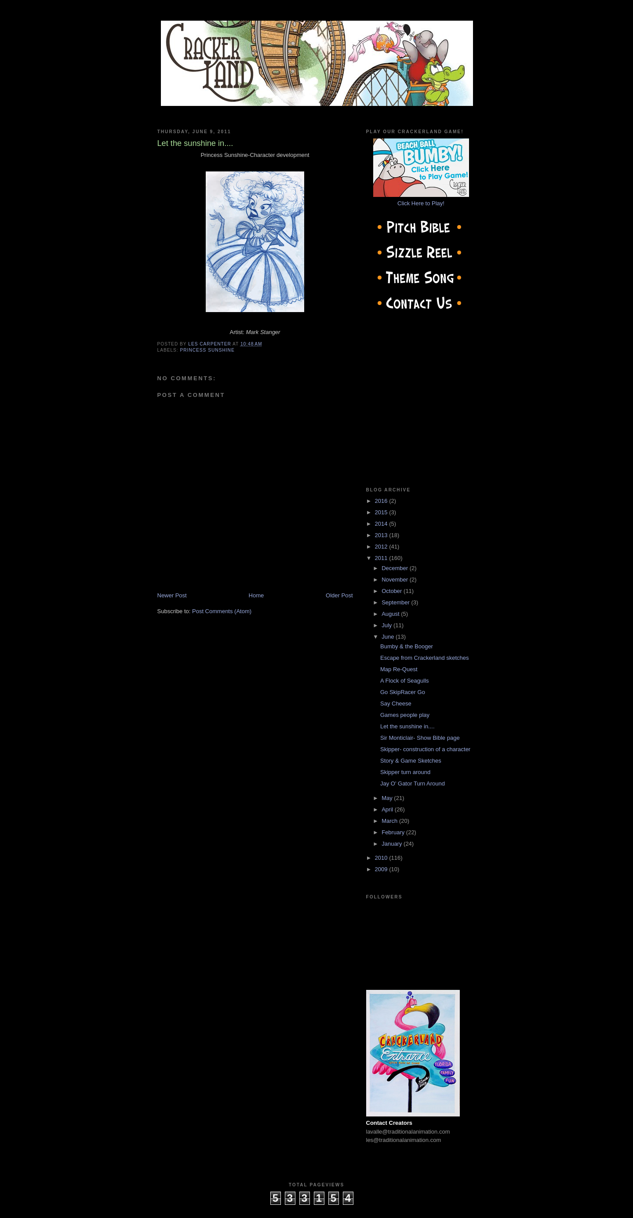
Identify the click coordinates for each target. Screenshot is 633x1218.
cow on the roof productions (316, 1209)
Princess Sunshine (207, 350)
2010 (382, 857)
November (396, 579)
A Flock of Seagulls (404, 680)
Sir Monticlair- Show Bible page (420, 737)
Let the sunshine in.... (407, 726)
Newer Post (172, 595)
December (396, 568)
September (396, 602)
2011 (382, 558)
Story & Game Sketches (410, 760)
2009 (382, 869)
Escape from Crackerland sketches (424, 657)
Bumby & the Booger (406, 646)
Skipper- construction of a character (425, 749)
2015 (382, 512)
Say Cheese (395, 703)
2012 (382, 546)
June (389, 636)
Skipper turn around (405, 772)
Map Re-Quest (399, 669)
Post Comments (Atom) (221, 611)
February (394, 832)
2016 (382, 501)
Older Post (339, 595)
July (387, 625)
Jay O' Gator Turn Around (412, 783)
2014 (382, 523)
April (388, 809)
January (393, 843)
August (391, 614)
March (390, 821)
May (388, 798)
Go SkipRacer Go (402, 692)
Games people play (404, 715)
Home (256, 595)
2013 (382, 535)
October (393, 591)
